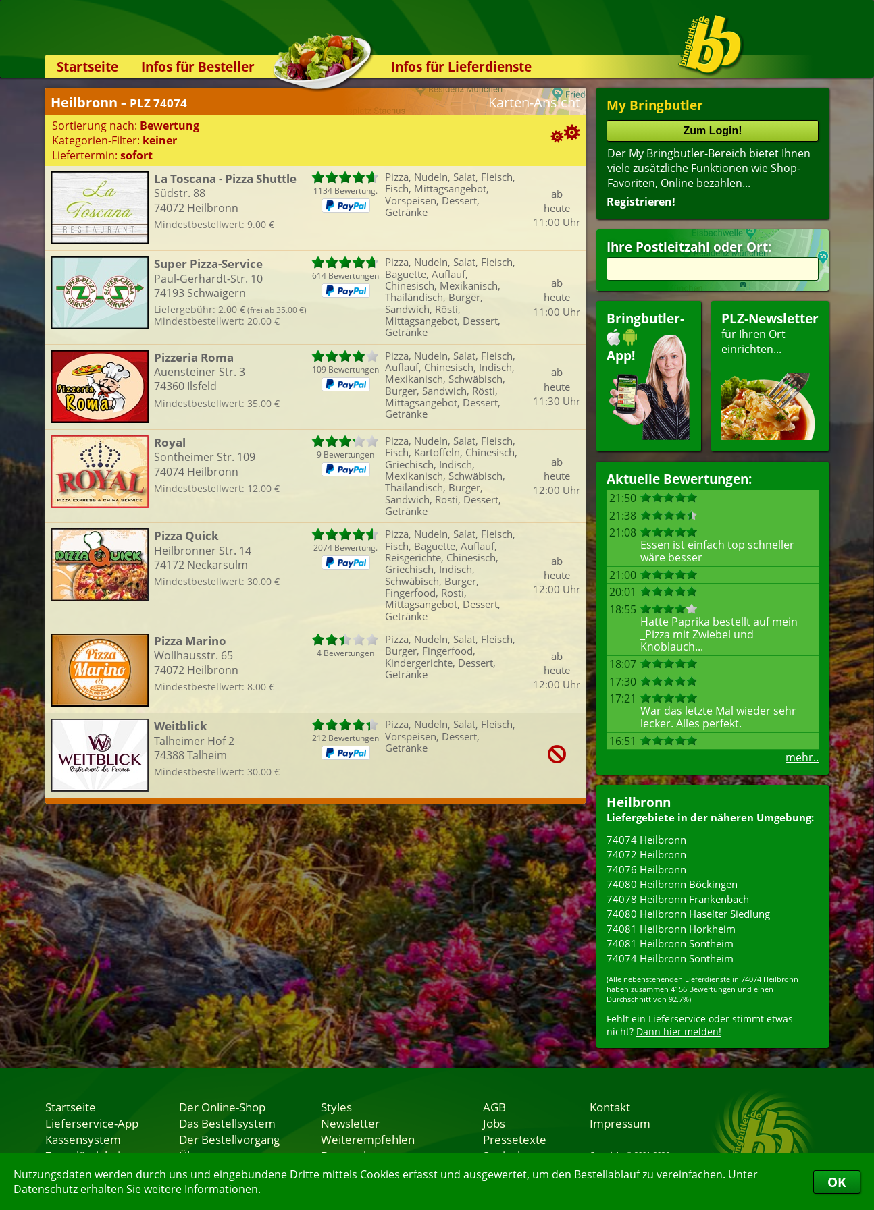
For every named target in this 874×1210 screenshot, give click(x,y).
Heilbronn (639, 802)
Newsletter (350, 1123)
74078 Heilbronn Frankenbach (678, 899)
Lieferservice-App (91, 1123)
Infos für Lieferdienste (461, 66)
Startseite (87, 66)
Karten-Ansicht (534, 102)
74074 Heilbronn (646, 839)
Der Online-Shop (222, 1107)
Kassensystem (83, 1139)
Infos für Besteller (198, 66)
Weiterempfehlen (368, 1139)
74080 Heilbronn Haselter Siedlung (688, 913)
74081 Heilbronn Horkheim (671, 928)
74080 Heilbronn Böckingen (672, 884)
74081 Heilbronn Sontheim (670, 943)
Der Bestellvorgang (229, 1139)
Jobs (494, 1123)
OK (836, 1182)
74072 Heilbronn (646, 854)
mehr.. (802, 757)
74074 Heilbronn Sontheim (670, 958)
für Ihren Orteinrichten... (770, 375)
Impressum (620, 1123)
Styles (336, 1107)
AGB (494, 1107)
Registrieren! (641, 201)
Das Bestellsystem (227, 1123)
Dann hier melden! (678, 1031)
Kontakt (610, 1107)
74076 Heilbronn (646, 869)
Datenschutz (46, 1189)
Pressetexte (514, 1139)
